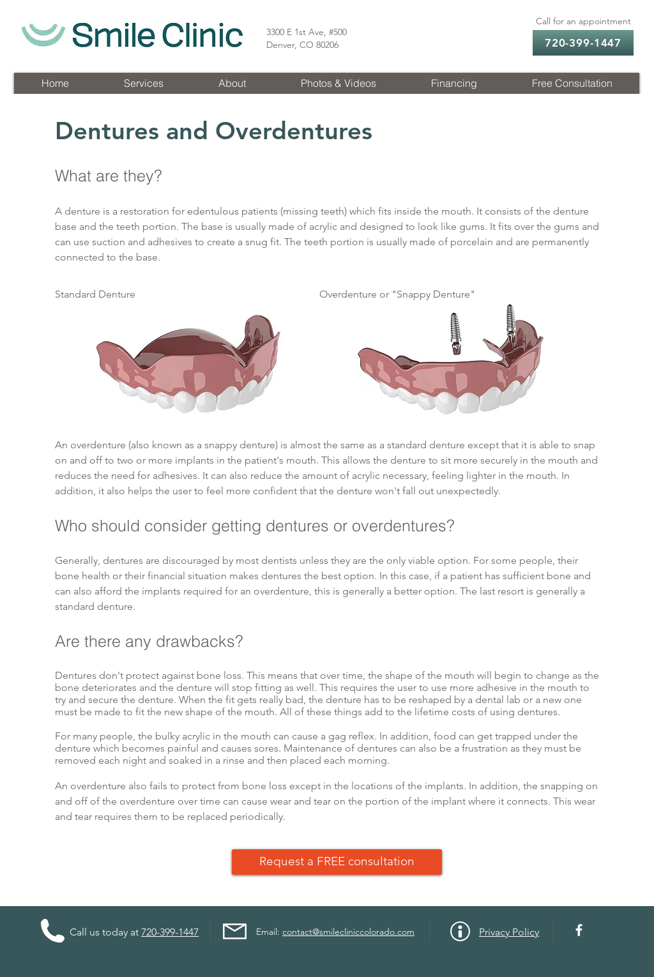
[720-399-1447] (583, 43)
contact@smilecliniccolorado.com (348, 931)
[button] (143, 83)
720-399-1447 (170, 932)
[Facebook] (579, 930)
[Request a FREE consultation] (337, 862)
